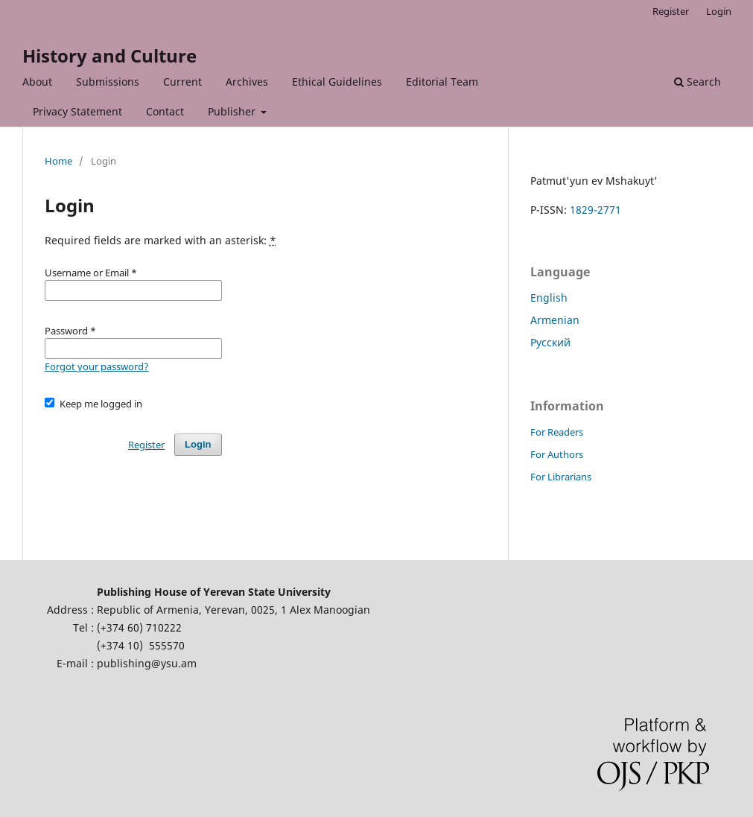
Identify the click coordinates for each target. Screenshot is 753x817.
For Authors (556, 454)
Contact (165, 111)
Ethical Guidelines (337, 81)
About (37, 81)
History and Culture (109, 55)
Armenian (554, 320)
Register (670, 11)
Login (718, 11)
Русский (550, 342)
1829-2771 (595, 210)
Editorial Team (442, 81)
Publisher (233, 111)
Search (697, 81)
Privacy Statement (77, 111)
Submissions (107, 81)
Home (58, 161)
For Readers (556, 432)
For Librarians (560, 476)
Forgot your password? (97, 366)
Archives (247, 81)
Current (182, 81)
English (549, 297)
